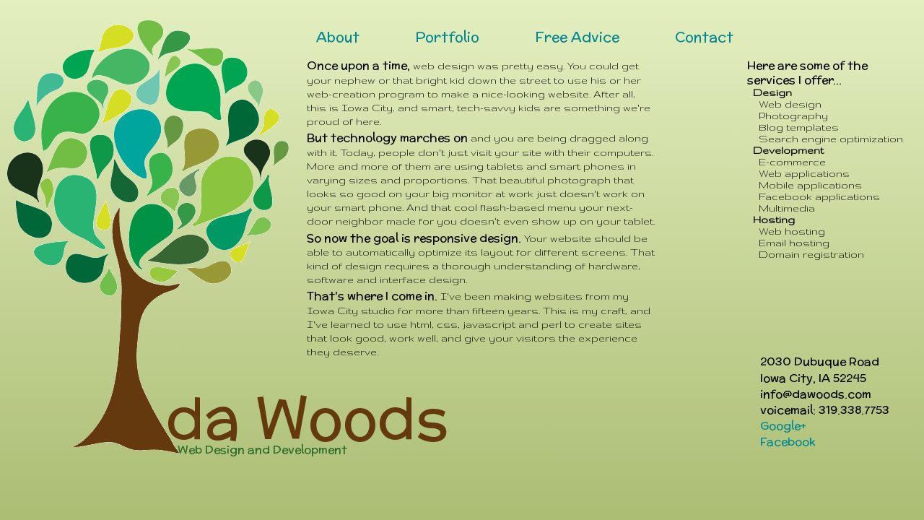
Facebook (788, 441)
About (337, 37)
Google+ (783, 425)
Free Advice (577, 37)
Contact (704, 37)
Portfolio (447, 37)
